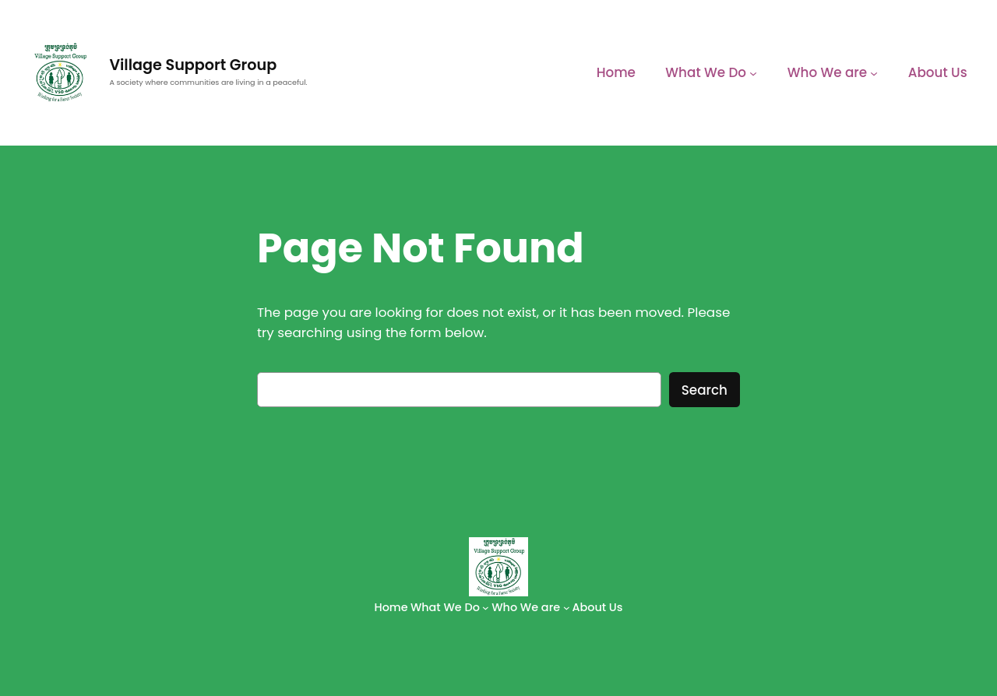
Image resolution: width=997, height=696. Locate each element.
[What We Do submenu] (753, 72)
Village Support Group (193, 65)
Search (704, 390)
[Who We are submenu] (874, 72)
